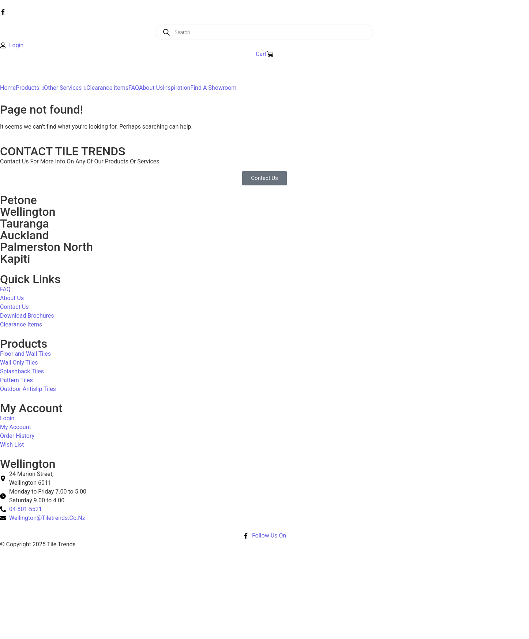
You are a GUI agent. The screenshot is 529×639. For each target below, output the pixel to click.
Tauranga (24, 223)
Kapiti (15, 259)
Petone (18, 200)
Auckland (24, 235)
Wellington (28, 212)
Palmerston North (46, 247)
